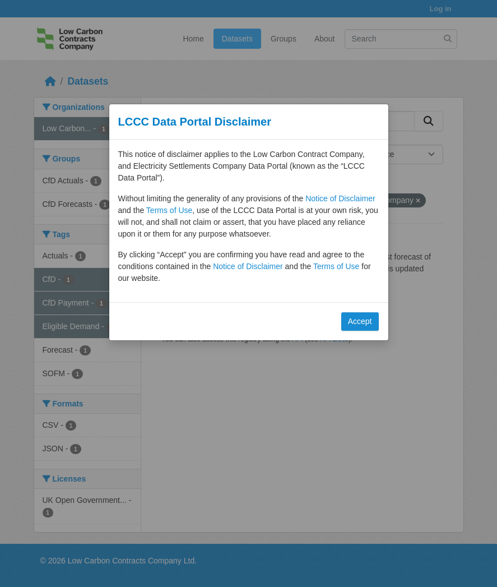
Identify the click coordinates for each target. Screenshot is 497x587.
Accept (360, 321)
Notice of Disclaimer (340, 198)
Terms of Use (169, 210)
